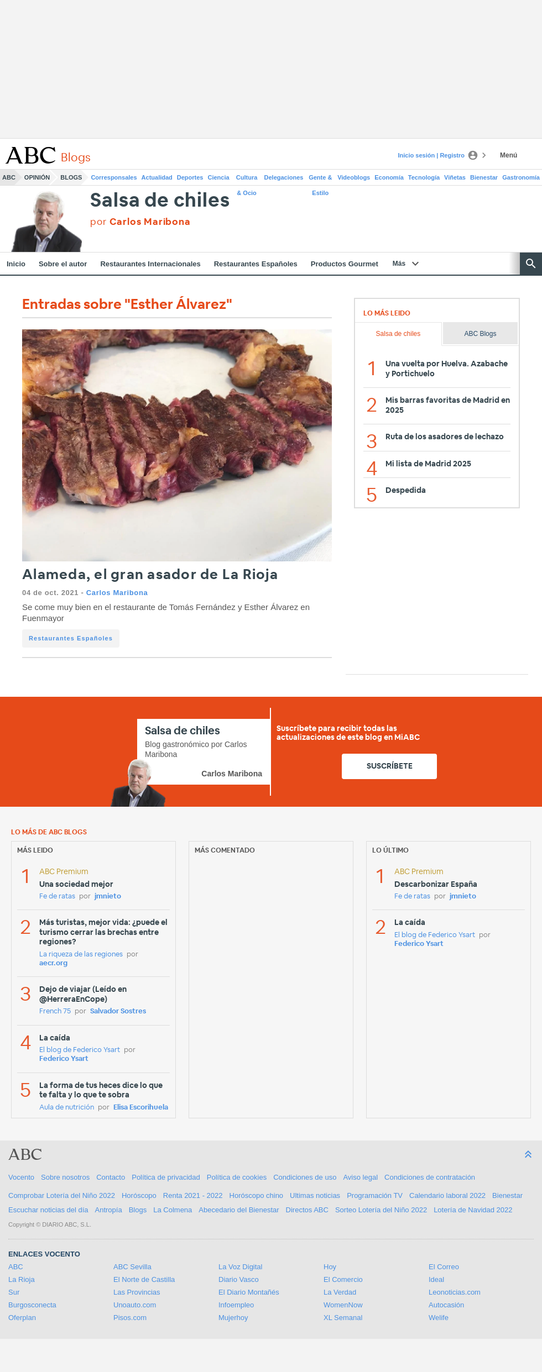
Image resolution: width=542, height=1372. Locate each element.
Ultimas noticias (315, 1195)
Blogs (71, 177)
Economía (389, 177)
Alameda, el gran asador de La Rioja (150, 575)
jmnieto (108, 896)
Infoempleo (236, 1304)
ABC (8, 177)
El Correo (444, 1266)
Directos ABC (307, 1210)
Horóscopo (139, 1195)
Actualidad (157, 177)
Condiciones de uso (304, 1177)
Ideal (436, 1279)
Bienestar (484, 177)
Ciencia (219, 177)
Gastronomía (521, 177)
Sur (13, 1292)
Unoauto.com (134, 1304)
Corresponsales (114, 177)
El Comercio (343, 1279)
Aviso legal (360, 1177)
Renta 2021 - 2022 (193, 1195)
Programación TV (375, 1195)
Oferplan (22, 1317)
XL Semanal (343, 1317)
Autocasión (446, 1304)
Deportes (190, 177)
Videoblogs (353, 177)
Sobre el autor (63, 264)
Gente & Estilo (320, 179)
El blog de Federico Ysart (79, 1050)
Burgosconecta (32, 1304)
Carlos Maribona (117, 592)
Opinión (37, 177)
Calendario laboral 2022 (447, 1195)
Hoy (330, 1266)
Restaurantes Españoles (256, 264)
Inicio (16, 264)
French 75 (55, 1011)
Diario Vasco (238, 1279)
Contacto (110, 1177)
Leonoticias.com (455, 1292)
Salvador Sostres (118, 1011)
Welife (439, 1317)
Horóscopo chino (257, 1195)
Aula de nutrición (66, 1107)
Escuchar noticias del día (48, 1210)
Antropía (108, 1210)
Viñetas (455, 177)
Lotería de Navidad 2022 (473, 1210)
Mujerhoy (233, 1317)
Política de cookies (237, 1177)
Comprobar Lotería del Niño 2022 (61, 1195)
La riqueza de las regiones (81, 954)
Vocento (21, 1177)
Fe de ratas (57, 896)
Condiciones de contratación (429, 1177)
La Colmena (172, 1210)
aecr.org (53, 963)
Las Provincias (136, 1292)
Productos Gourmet (344, 264)
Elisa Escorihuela (140, 1107)
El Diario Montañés (248, 1292)
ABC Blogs (480, 334)
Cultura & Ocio (247, 179)
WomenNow (343, 1304)
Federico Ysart (63, 1059)
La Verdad (340, 1292)
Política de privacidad (166, 1177)
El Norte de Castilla (144, 1279)
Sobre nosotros (65, 1177)
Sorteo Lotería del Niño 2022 (381, 1210)
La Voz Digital (240, 1266)
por (140, 222)
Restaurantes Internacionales (150, 264)
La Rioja (21, 1279)
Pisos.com (130, 1317)
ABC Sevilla (132, 1266)
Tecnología (424, 177)
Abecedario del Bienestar (239, 1210)
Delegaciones (284, 177)
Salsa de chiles (160, 201)
